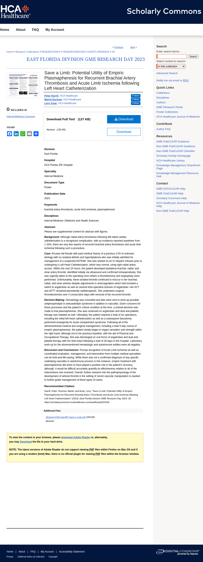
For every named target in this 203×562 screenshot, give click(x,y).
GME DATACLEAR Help (170, 188)
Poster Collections (167, 111)
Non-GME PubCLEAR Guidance (175, 146)
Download (124, 119)
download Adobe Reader (75, 437)
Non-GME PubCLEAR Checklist (175, 151)
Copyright (53, 557)
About (22, 551)
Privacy (10, 557)
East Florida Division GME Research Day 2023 (86, 59)
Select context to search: (171, 61)
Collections (163, 92)
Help (178, 204)
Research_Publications (27, 52)
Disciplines (162, 97)
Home (10, 52)
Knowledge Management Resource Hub (177, 175)
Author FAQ (163, 129)
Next (132, 47)
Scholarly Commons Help (171, 198)
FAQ (32, 551)
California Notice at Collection (31, 557)
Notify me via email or (172, 80)
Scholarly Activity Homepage (173, 155)
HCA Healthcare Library (170, 160)
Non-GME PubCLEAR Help (172, 210)
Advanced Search (167, 73)
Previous (118, 47)
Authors (161, 102)
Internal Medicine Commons (21, 116)
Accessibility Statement (72, 551)
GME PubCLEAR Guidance (172, 141)
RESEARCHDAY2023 (74, 52)
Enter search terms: (168, 51)
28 (113, 52)
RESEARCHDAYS (51, 52)
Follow (135, 95)
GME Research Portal (169, 107)
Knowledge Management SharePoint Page (178, 167)
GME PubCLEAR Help (169, 193)
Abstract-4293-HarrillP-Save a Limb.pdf (65, 417)
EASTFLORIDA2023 (98, 52)
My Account (47, 551)
